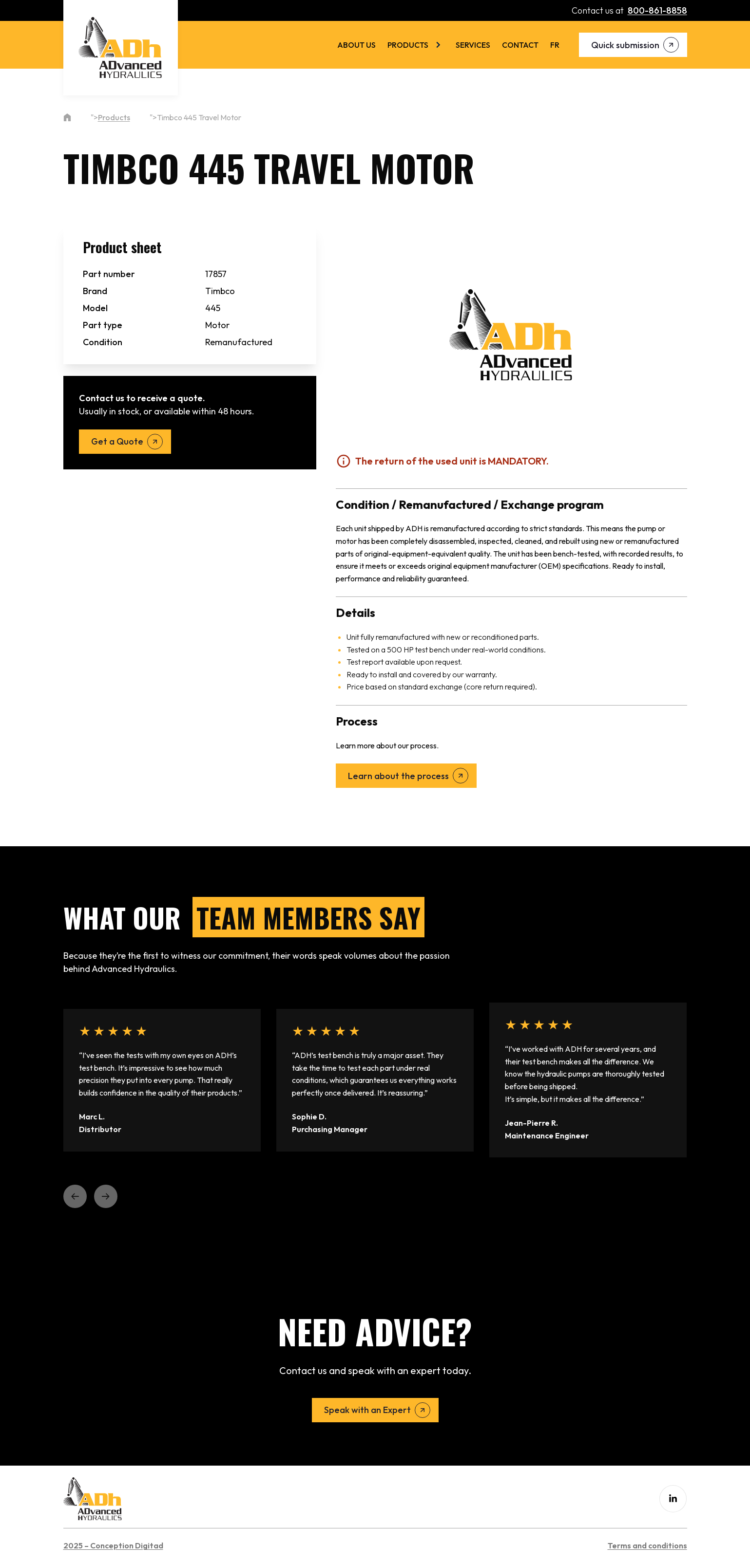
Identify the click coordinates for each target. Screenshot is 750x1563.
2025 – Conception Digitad (113, 1545)
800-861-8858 (657, 10)
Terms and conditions (647, 1545)
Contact (520, 45)
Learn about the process (398, 776)
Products (407, 45)
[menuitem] (554, 45)
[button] (75, 1196)
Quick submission (625, 45)
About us (356, 45)
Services (473, 45)
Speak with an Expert (367, 1409)
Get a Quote (117, 441)
